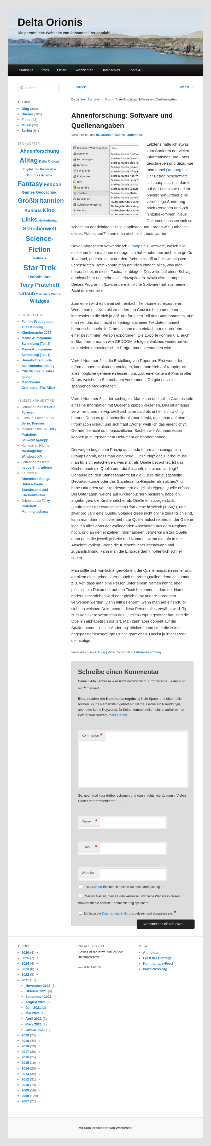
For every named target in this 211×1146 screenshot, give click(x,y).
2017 (25, 1052)
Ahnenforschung (148, 652)
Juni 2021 (33, 1008)
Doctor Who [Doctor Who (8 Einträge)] (48, 169)
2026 (25, 952)
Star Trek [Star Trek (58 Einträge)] (39, 267)
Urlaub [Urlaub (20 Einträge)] (27, 293)
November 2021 (37, 986)
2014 (25, 1068)
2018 (25, 1046)
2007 (25, 1101)
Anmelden (151, 952)
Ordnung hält (177, 170)
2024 (25, 963)
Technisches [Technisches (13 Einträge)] (39, 276)
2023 (25, 969)
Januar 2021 (35, 1030)
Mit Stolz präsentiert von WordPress (105, 1128)
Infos (45, 70)
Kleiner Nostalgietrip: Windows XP (36, 451)
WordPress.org (155, 969)
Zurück (78, 87)
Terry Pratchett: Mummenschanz (35, 506)
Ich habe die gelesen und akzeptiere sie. (130, 913)
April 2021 (33, 1018)
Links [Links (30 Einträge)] (29, 219)
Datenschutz (111, 70)
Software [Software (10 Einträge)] (40, 258)
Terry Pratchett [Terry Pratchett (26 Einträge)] (40, 285)
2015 (25, 1063)
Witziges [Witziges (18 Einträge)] (39, 301)
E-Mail (89, 847)
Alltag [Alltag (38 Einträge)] (29, 160)
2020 (25, 1035)
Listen (61, 70)
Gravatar (96, 887)
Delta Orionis (50, 22)
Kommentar (91, 735)
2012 (25, 1079)
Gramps (135, 246)
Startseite (26, 70)
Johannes (134, 135)
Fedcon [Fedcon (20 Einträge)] (52, 184)
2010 (25, 1085)
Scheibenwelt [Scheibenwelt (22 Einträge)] (39, 228)
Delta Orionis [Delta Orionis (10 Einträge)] (49, 161)
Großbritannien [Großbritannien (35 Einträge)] (40, 200)
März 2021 (33, 1024)
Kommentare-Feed (158, 963)
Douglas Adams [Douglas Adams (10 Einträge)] (39, 175)
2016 (25, 1057)
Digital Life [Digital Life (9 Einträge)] (31, 169)
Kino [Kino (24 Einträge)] (49, 210)
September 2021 (38, 997)
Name (89, 821)
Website (87, 873)
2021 (25, 980)
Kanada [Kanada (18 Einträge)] (33, 210)
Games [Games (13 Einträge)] (28, 192)
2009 (25, 1090)
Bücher (27, 114)
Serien (26, 131)
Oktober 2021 (36, 991)
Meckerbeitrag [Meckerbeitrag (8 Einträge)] (47, 220)
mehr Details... (120, 715)
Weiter (187, 87)
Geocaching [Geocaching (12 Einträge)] (46, 192)
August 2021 (35, 1002)
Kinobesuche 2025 (36, 333)
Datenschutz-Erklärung (118, 913)
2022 (25, 974)
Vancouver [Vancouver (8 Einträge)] (43, 294)
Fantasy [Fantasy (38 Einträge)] (30, 183)
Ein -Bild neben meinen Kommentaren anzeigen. (124, 887)
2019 (25, 1041)
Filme (25, 120)
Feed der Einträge (157, 958)
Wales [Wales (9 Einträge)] (55, 294)
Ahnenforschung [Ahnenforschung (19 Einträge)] (39, 151)
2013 (25, 1074)
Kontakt (134, 70)
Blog (107, 99)
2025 (25, 958)
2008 (25, 1096)
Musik (26, 125)
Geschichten (83, 70)
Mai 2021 (32, 1013)
